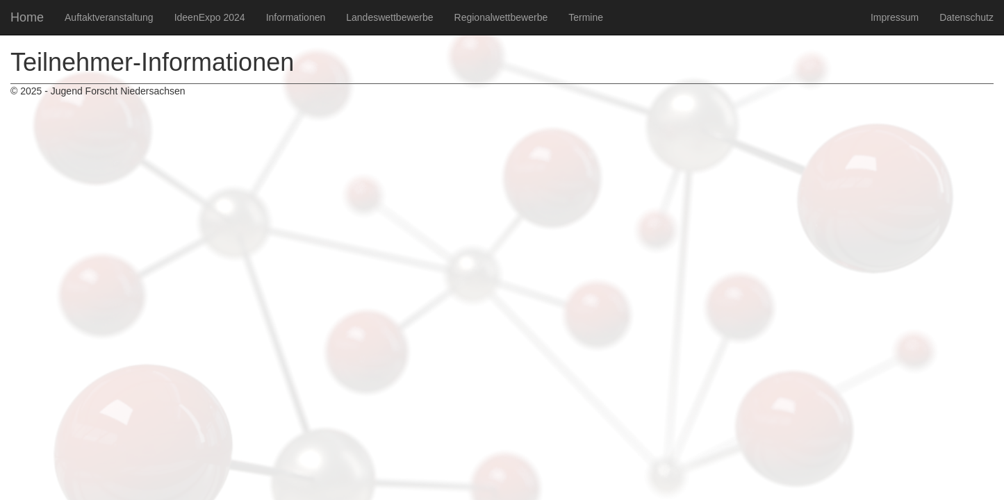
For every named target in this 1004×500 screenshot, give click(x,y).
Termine (585, 17)
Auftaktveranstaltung (109, 17)
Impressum (895, 17)
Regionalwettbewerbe (501, 17)
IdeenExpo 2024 (209, 17)
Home (27, 17)
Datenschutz (966, 17)
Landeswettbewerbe (389, 17)
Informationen (296, 17)
